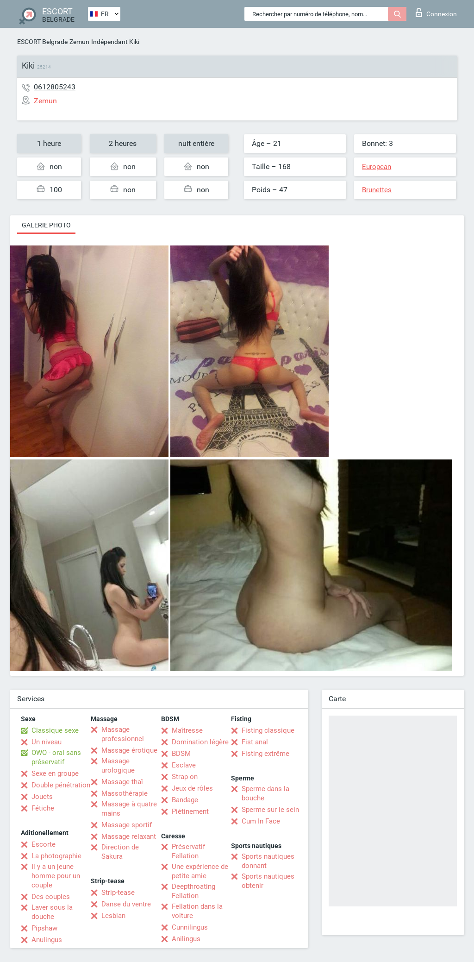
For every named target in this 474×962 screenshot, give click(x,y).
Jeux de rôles (192, 788)
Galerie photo (46, 225)
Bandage (185, 800)
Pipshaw (44, 928)
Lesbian (113, 916)
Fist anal (255, 742)
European (376, 167)
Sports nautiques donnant (268, 861)
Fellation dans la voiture (197, 911)
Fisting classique (268, 730)
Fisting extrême (265, 753)
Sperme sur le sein (270, 809)
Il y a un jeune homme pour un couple (55, 875)
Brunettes (377, 190)
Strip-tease (118, 892)
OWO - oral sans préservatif (56, 757)
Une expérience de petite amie (200, 871)
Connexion (436, 12)
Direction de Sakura (120, 852)
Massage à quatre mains (129, 808)
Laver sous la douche (52, 912)
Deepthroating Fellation (193, 891)
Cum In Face (261, 821)
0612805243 (54, 86)
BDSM (181, 753)
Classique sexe (55, 730)
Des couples (50, 897)
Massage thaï (122, 782)
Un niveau (46, 742)
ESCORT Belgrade (42, 41)
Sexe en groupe (55, 773)
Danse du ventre (126, 904)
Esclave (184, 765)
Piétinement (190, 811)
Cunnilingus (190, 927)
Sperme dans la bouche (265, 793)
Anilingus (186, 939)
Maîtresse (187, 730)
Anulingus (46, 940)
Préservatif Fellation (188, 851)
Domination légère (200, 742)
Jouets (42, 796)
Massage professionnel (122, 734)
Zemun (79, 41)
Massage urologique (118, 765)
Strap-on (185, 777)
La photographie (56, 856)
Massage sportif (126, 825)
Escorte (43, 844)
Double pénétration (60, 785)
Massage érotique (129, 750)
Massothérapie (124, 793)
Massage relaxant (128, 836)
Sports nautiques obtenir (268, 881)
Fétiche (42, 808)
